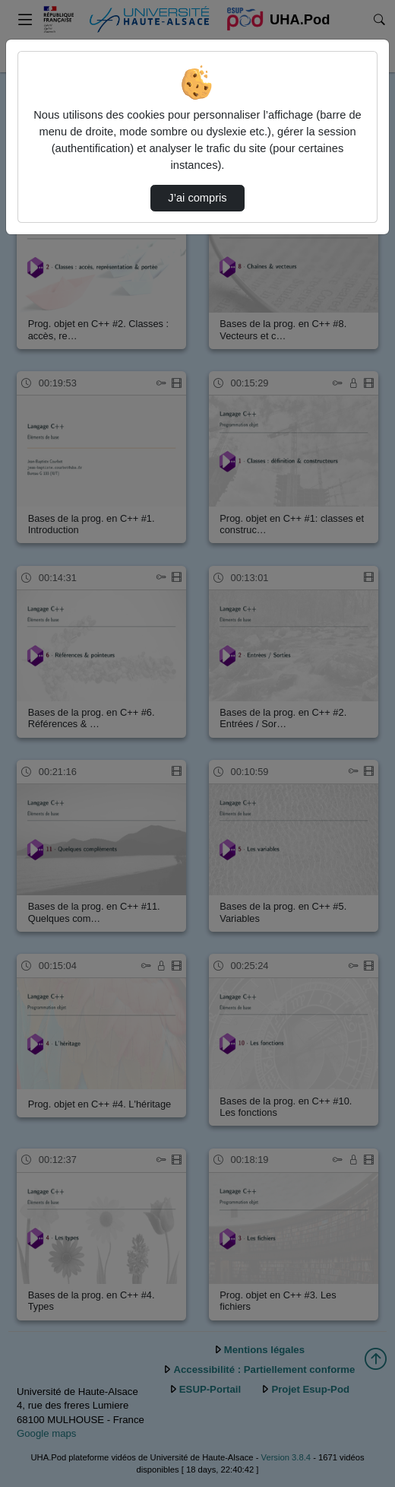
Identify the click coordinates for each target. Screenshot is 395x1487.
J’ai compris (197, 198)
